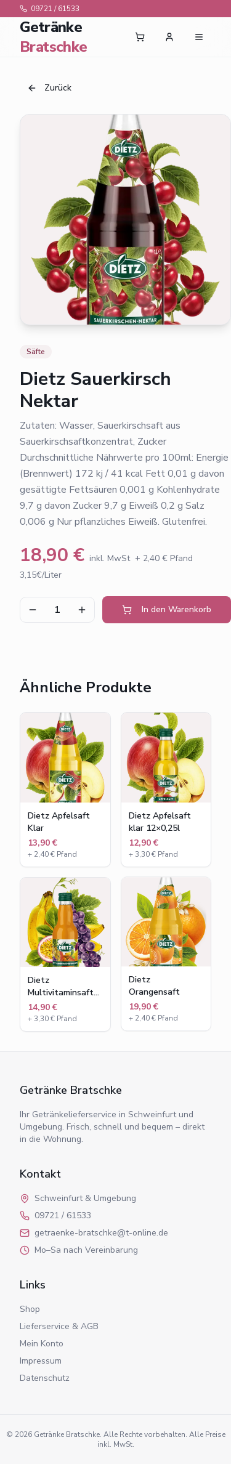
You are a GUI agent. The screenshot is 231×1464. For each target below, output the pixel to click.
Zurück (49, 88)
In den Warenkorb (166, 609)
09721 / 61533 (49, 9)
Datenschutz (45, 1378)
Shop (30, 1309)
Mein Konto (41, 1343)
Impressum (41, 1361)
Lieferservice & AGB (59, 1326)
